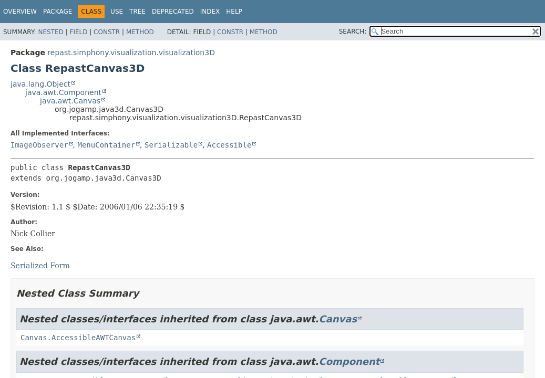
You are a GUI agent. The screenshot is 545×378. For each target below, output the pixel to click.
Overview (20, 11)
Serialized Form (40, 265)
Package (57, 11)
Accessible (229, 145)
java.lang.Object (40, 84)
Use (116, 11)
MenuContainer (106, 145)
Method (140, 32)
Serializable (171, 145)
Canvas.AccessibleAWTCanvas (78, 337)
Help (234, 11)
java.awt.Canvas (70, 101)
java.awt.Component (63, 92)
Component (348, 361)
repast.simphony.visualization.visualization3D (131, 52)
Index (210, 11)
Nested (50, 32)
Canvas (337, 318)
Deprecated (173, 11)
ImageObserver (39, 145)
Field (78, 32)
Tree (137, 11)
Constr (107, 32)
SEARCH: (353, 31)
